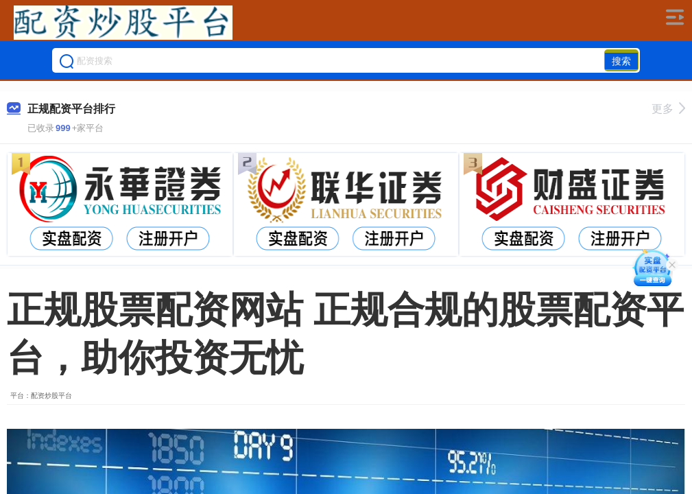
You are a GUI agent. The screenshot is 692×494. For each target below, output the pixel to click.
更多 (668, 109)
